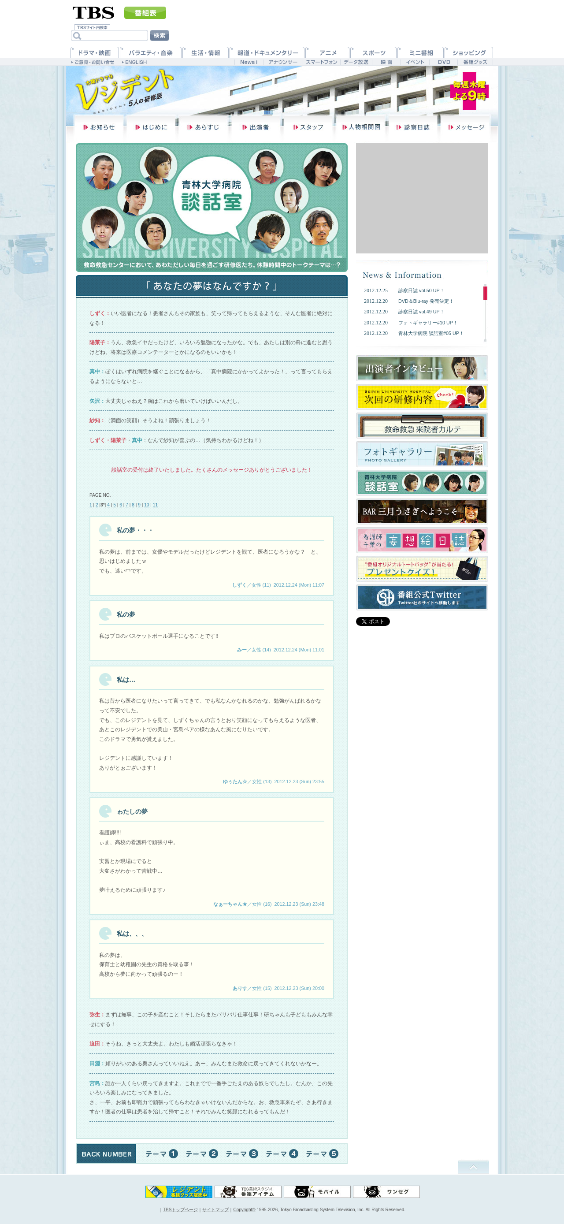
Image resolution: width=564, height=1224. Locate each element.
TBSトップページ (180, 1209)
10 (146, 504)
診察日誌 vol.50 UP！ (421, 290)
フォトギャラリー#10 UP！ (428, 322)
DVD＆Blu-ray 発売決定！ (426, 301)
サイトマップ (215, 1209)
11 (155, 504)
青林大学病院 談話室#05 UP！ (431, 333)
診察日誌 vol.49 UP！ (421, 311)
